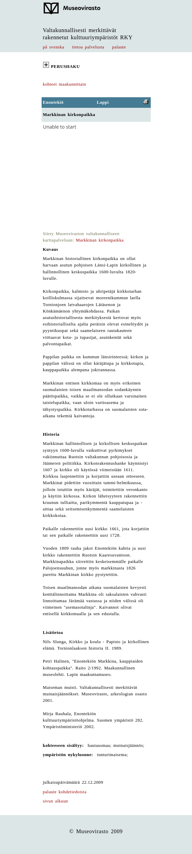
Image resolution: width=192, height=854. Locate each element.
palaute (119, 47)
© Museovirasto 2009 (96, 831)
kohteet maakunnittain (64, 84)
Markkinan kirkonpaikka (100, 240)
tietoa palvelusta (88, 47)
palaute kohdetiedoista (65, 792)
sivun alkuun (55, 801)
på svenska (53, 47)
